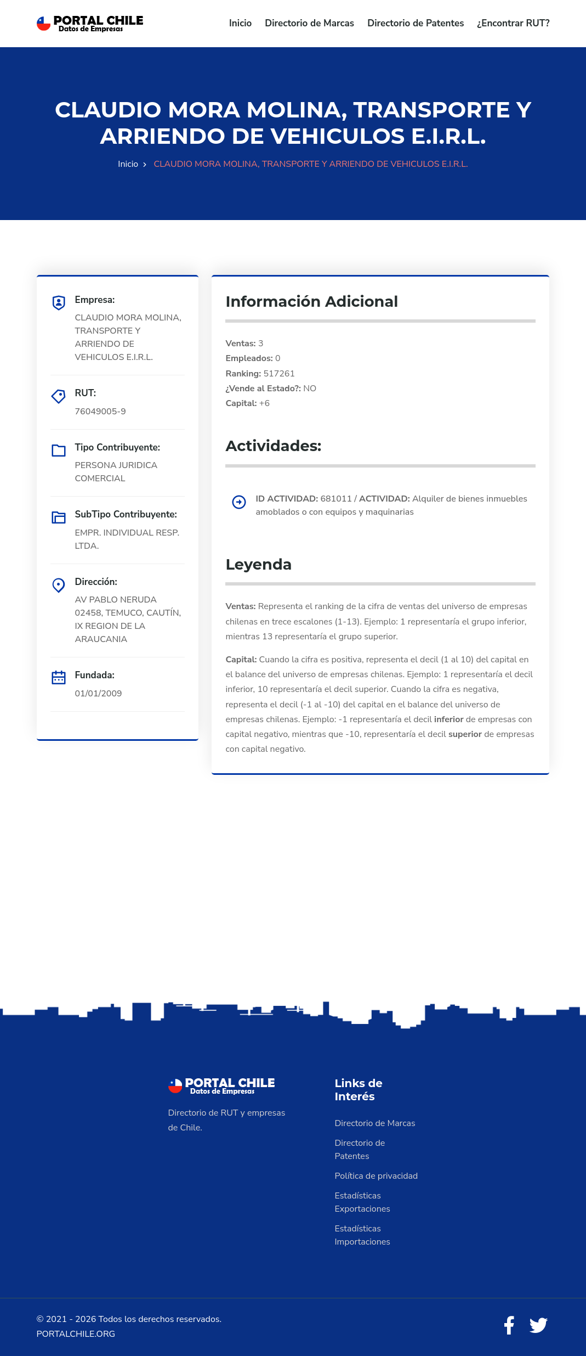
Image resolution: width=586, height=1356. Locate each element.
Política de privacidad (376, 1176)
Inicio (240, 23)
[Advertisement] (293, 912)
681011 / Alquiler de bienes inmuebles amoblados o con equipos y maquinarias (391, 505)
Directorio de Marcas (309, 23)
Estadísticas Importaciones (363, 1235)
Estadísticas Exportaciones (363, 1202)
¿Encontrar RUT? (513, 23)
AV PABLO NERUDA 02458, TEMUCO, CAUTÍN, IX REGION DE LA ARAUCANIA (128, 619)
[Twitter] (539, 1326)
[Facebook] (509, 1326)
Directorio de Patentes (415, 23)
